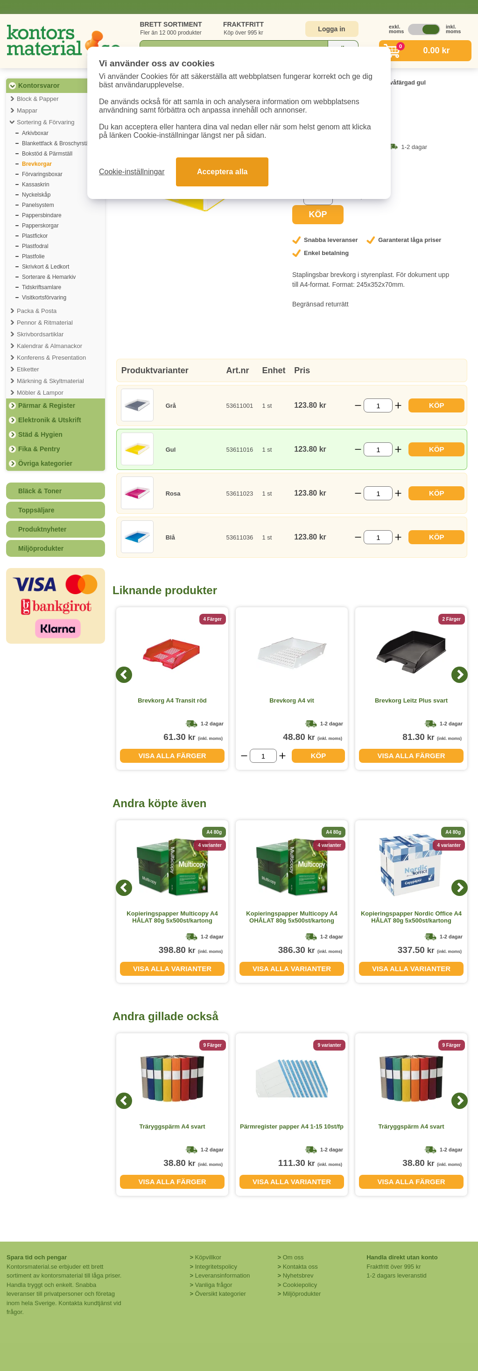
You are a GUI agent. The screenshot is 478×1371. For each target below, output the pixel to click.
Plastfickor (35, 236)
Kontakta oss (300, 1266)
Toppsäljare (36, 510)
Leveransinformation (222, 1275)
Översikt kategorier (220, 1293)
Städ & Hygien (40, 434)
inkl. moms (451, 29)
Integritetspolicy (216, 1266)
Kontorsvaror (39, 85)
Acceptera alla (222, 172)
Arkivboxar (35, 133)
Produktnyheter (42, 529)
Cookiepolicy (300, 1284)
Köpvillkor (208, 1257)
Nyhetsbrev (298, 1275)
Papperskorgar (40, 225)
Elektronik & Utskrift (49, 420)
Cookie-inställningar (132, 172)
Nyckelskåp (36, 195)
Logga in (331, 29)
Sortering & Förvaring (46, 122)
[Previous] (124, 675)
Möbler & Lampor (40, 392)
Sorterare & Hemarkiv (49, 277)
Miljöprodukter (40, 548)
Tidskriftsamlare (41, 287)
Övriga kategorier (45, 463)
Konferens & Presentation (51, 357)
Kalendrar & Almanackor (49, 345)
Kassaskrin (35, 184)
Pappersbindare (42, 215)
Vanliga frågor (213, 1284)
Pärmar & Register (46, 405)
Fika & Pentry (39, 449)
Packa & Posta (36, 310)
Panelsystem (38, 205)
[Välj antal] (378, 405)
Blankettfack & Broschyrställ (56, 143)
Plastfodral (35, 246)
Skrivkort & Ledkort (45, 266)
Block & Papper (38, 98)
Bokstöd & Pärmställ (47, 153)
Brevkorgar (37, 164)
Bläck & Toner (40, 491)
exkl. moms (394, 29)
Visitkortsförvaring (44, 297)
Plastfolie (33, 256)
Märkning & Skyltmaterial (50, 380)
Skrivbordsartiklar (40, 334)
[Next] (459, 675)
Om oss (293, 1257)
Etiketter (28, 369)
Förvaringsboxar (42, 174)
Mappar (27, 110)
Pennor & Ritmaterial (45, 322)
